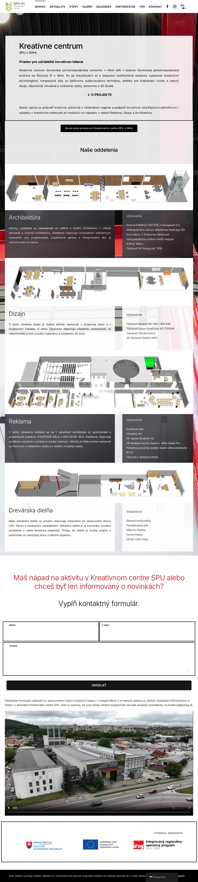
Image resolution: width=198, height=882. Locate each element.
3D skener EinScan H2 (140, 438)
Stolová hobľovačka (138, 520)
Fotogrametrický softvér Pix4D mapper (150, 239)
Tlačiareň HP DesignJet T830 (144, 248)
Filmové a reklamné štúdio (142, 457)
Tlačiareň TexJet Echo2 (140, 333)
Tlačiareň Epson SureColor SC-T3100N (150, 328)
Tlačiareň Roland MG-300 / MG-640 (148, 323)
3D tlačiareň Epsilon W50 (142, 337)
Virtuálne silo (134, 433)
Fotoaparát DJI (171, 225)
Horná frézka (134, 534)
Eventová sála (134, 429)
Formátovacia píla (137, 525)
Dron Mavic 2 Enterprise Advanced (147, 234)
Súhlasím (179, 875)
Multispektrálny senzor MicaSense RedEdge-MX (155, 229)
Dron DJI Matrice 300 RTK (142, 225)
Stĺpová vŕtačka (136, 530)
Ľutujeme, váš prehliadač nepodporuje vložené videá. (99, 763)
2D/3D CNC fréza (137, 539)
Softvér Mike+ (135, 243)
